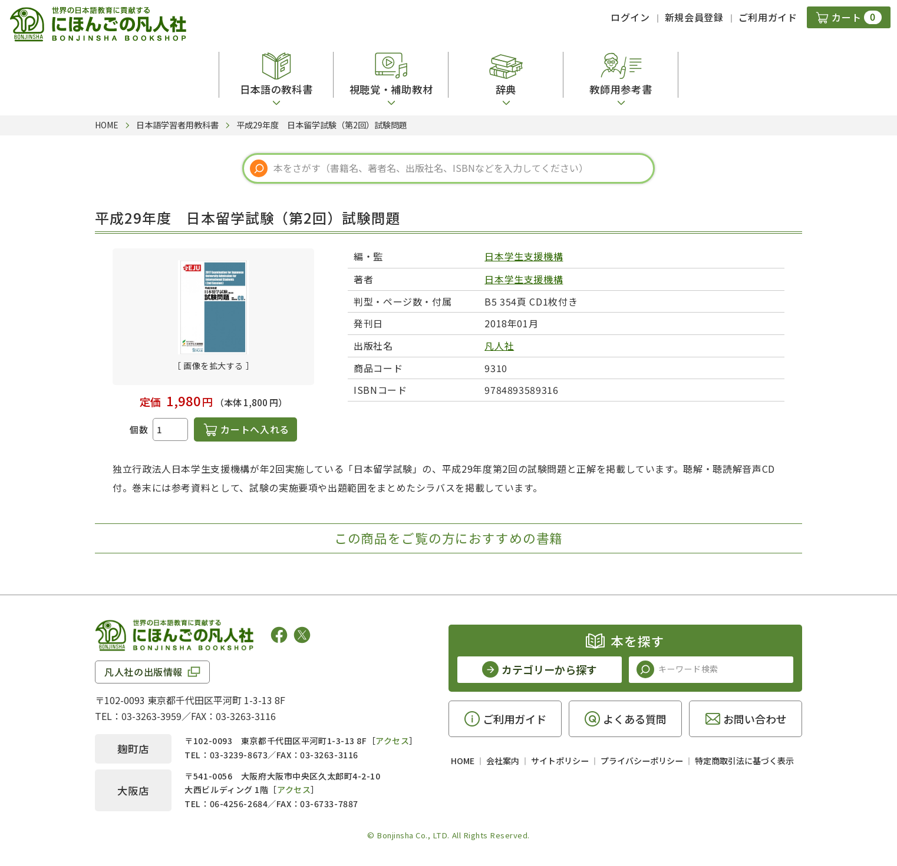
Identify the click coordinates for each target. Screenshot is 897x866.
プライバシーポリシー (642, 761)
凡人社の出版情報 (143, 672)
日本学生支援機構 (523, 256)
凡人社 (499, 346)
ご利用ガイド (767, 17)
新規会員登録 (694, 17)
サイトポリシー (560, 761)
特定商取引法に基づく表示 (744, 761)
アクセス (392, 740)
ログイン (630, 17)
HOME (462, 761)
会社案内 (502, 761)
